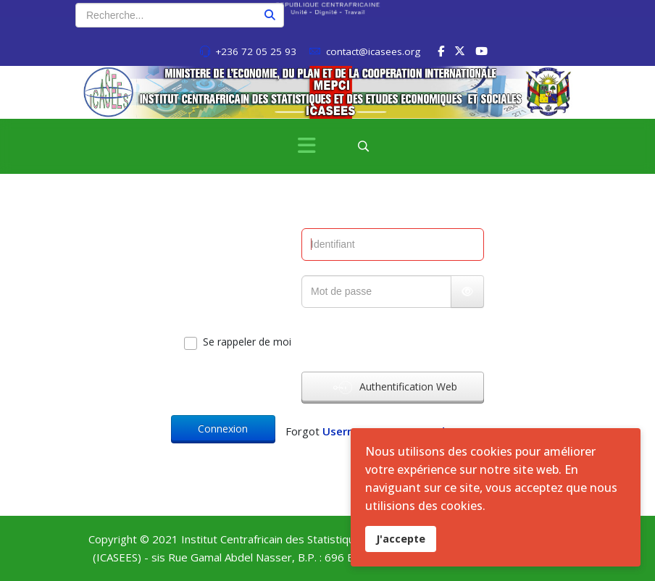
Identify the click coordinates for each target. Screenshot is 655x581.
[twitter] (459, 50)
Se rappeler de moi (247, 341)
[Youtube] (481, 50)
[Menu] (306, 146)
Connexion (223, 428)
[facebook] (441, 50)
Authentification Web (395, 387)
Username (349, 431)
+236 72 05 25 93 (255, 51)
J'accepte (400, 539)
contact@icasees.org (373, 51)
